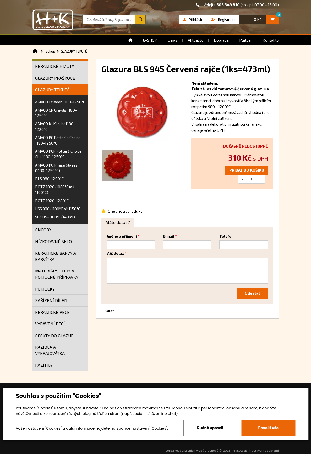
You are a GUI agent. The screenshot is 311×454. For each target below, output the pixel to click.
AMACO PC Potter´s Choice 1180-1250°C (57, 140)
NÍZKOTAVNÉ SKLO (53, 241)
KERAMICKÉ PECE (52, 312)
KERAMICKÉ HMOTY (54, 66)
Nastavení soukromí (264, 450)
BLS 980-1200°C (49, 178)
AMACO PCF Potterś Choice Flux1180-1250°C (58, 154)
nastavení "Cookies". (150, 428)
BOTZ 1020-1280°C (52, 200)
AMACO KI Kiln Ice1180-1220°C (55, 126)
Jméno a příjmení (122, 236)
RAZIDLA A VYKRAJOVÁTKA (50, 350)
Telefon (226, 236)
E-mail (168, 236)
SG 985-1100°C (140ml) (55, 217)
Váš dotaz (115, 253)
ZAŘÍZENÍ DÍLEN (51, 300)
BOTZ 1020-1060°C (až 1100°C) (54, 189)
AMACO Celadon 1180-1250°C (60, 102)
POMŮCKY (45, 288)
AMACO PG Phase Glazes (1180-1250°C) (56, 168)
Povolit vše (268, 427)
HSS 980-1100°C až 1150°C (57, 208)
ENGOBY (43, 229)
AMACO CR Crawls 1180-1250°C (56, 113)
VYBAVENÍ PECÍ (50, 323)
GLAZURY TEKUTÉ (52, 89)
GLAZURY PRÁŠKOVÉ (55, 77)
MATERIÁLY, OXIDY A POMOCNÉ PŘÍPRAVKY (56, 274)
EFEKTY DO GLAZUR (54, 335)
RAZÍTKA (43, 364)
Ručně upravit (210, 427)
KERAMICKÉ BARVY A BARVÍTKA (55, 256)
